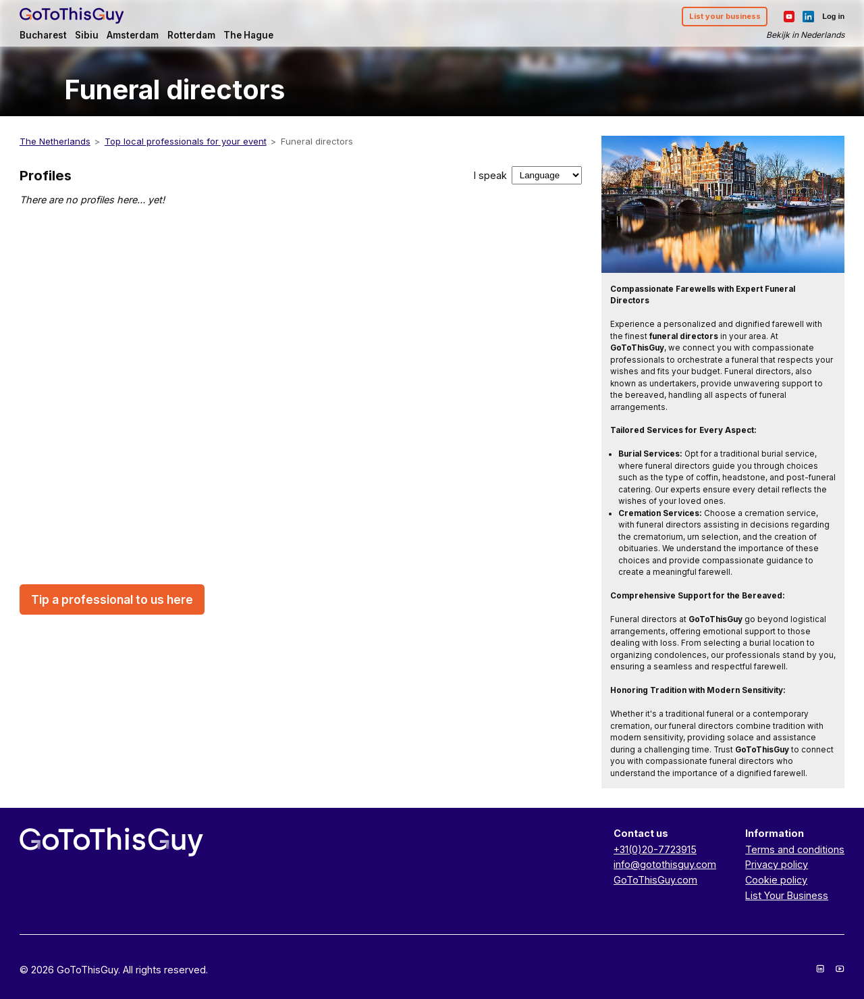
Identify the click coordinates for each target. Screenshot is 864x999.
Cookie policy (776, 880)
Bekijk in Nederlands (805, 35)
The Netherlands (55, 141)
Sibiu (87, 35)
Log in (833, 16)
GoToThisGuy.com (655, 880)
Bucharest (43, 35)
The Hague (248, 35)
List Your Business (786, 895)
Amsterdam (133, 35)
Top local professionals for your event (186, 141)
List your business (725, 16)
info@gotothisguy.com (665, 864)
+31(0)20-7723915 (655, 849)
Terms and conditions (794, 849)
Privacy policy (776, 864)
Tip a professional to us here (112, 599)
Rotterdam (191, 35)
